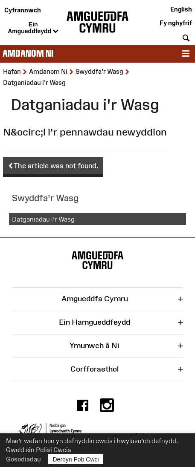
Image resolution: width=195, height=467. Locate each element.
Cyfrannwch (22, 10)
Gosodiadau (23, 459)
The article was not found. (53, 166)
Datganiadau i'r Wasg (43, 219)
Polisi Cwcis (53, 449)
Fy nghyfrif (176, 22)
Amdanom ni (28, 53)
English (181, 9)
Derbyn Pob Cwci (76, 459)
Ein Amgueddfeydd (33, 28)
